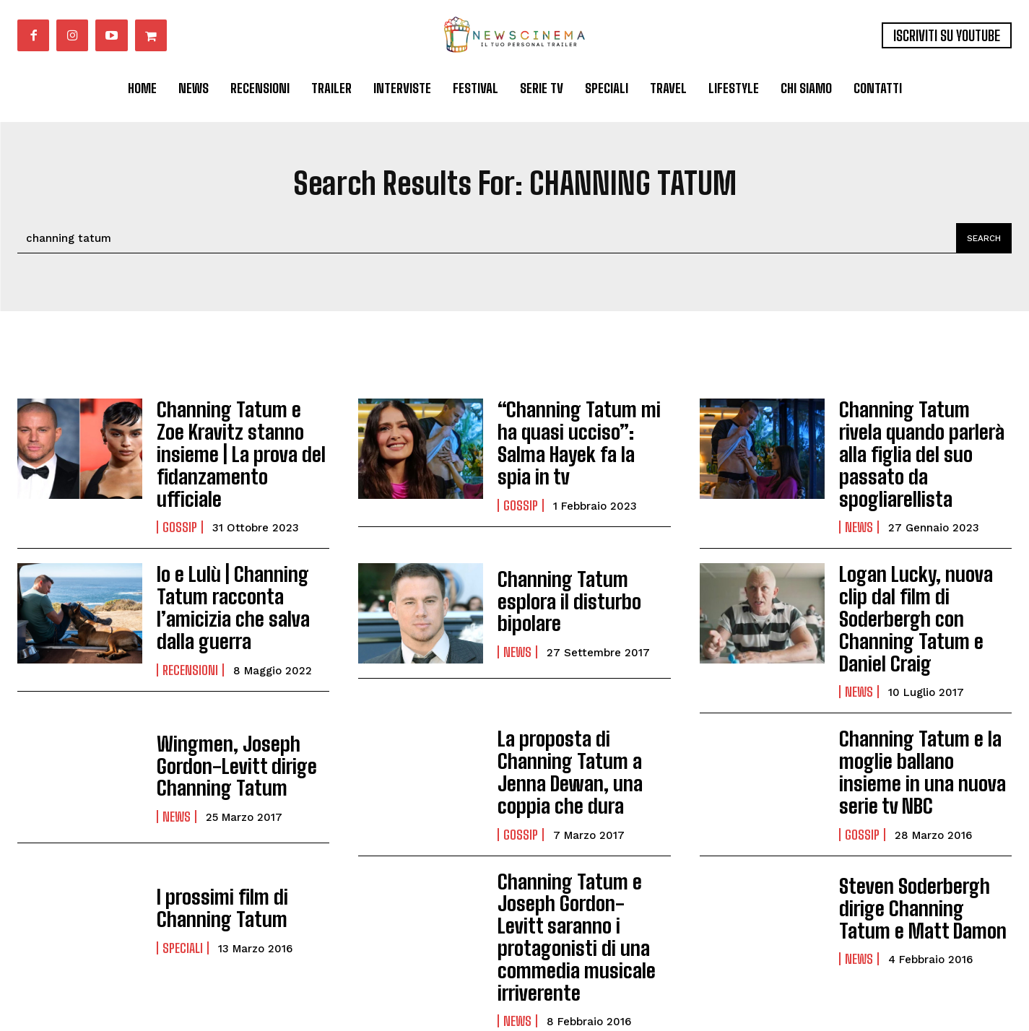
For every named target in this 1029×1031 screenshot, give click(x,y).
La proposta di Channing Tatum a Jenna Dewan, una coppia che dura (581, 696)
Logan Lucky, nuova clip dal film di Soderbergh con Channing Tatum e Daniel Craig (920, 566)
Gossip (179, 492)
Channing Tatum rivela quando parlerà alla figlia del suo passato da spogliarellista (924, 436)
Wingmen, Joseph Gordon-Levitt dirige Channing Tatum (225, 696)
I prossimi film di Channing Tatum (214, 825)
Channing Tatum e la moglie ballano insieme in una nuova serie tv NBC (925, 696)
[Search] (981, 238)
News (859, 492)
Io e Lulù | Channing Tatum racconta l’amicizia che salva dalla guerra (242, 566)
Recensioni (190, 622)
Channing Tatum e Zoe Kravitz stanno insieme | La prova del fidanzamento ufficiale (239, 436)
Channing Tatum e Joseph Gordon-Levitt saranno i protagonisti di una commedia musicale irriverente (582, 835)
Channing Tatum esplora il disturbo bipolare (582, 566)
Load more (515, 953)
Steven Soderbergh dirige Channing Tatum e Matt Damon (923, 825)
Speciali (182, 862)
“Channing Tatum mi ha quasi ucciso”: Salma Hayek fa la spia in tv (579, 436)
